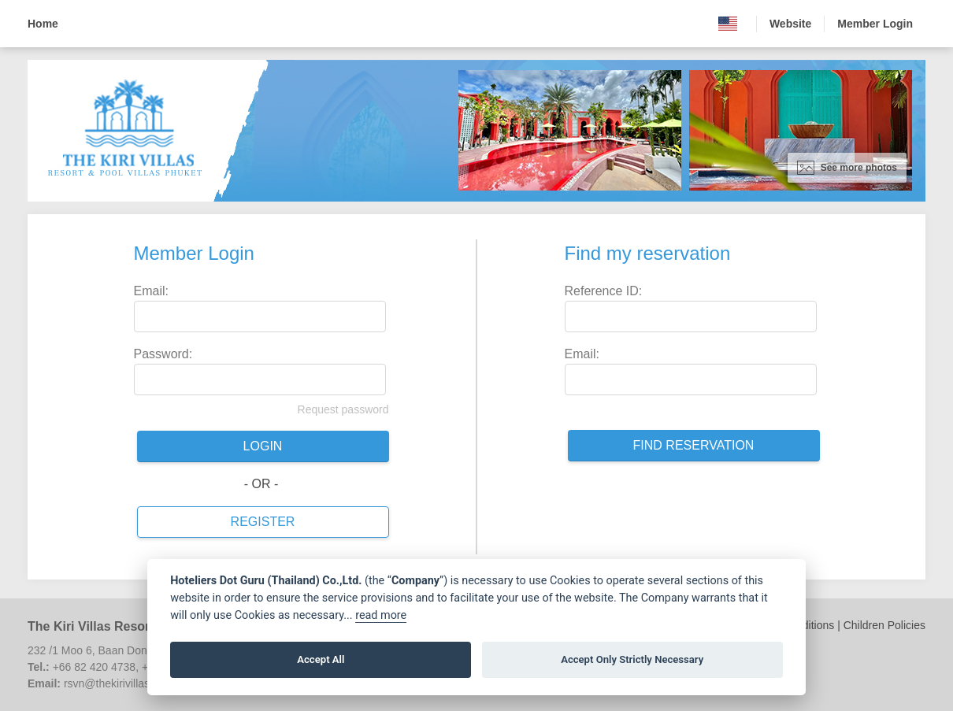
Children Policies (884, 625)
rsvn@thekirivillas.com (118, 683)
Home (43, 23)
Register (263, 521)
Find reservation (694, 445)
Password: (163, 354)
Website (790, 23)
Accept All (320, 659)
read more (380, 615)
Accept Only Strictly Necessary (632, 659)
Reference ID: (604, 291)
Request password (343, 409)
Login (263, 446)
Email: (151, 291)
